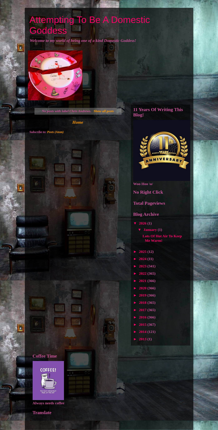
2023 (143, 266)
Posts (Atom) (55, 132)
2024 (143, 259)
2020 (143, 288)
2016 (143, 317)
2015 (143, 324)
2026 (143, 223)
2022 (143, 273)
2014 (143, 332)
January (150, 230)
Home (77, 122)
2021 (143, 281)
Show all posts (103, 111)
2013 (143, 339)
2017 (143, 310)
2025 (143, 252)
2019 (143, 295)
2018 (143, 303)
